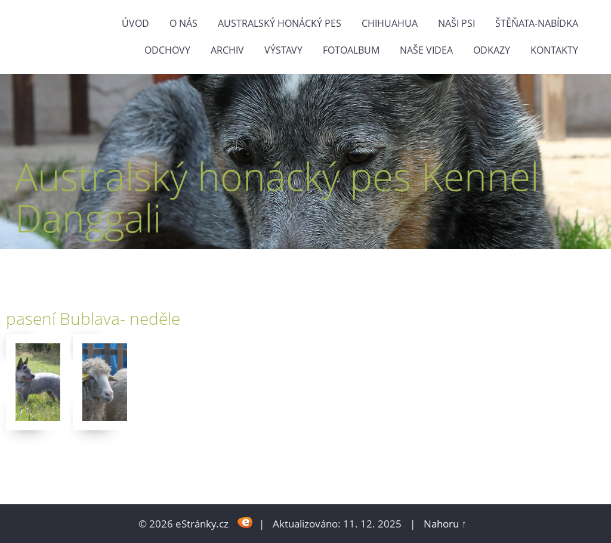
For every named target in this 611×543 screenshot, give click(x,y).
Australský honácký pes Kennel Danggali (277, 197)
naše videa (426, 50)
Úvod (135, 23)
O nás (183, 23)
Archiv (227, 50)
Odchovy (167, 50)
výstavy (283, 50)
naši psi (456, 23)
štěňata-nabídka (536, 23)
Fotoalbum (351, 50)
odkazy (491, 50)
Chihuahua (390, 23)
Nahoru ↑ (445, 523)
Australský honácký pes (279, 23)
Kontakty (554, 50)
